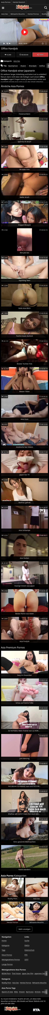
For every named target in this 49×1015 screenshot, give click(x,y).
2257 (26, 959)
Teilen (40, 55)
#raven (22, 992)
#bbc (16, 992)
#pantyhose (13, 66)
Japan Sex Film (27, 973)
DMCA (27, 945)
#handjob (32, 66)
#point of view (7, 992)
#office (42, 66)
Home (4, 940)
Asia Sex (4, 14)
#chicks (38, 992)
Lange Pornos (7, 964)
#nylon (23, 66)
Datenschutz (29, 950)
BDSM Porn (6, 973)
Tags (3, 950)
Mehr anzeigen (24, 929)
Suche (27, 940)
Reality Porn (6, 983)
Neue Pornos (7, 955)
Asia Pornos (5, 2)
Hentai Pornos (33, 14)
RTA (26, 955)
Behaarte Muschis (18, 14)
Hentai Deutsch (19, 2)
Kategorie (5, 945)
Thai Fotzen (16, 973)
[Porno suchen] (3, 8)
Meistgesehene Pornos (11, 959)
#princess (30, 992)
